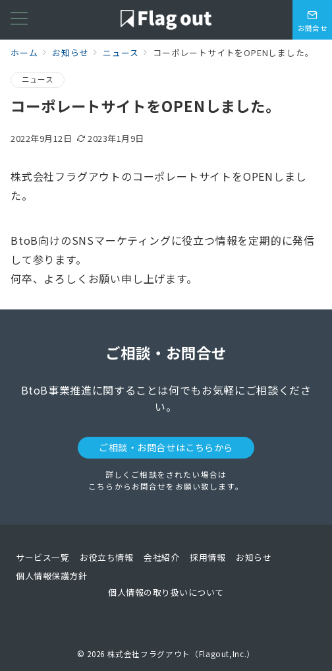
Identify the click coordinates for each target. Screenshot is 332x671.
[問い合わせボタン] (312, 20)
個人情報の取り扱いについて (166, 592)
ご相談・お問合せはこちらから (166, 447)
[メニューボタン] (19, 19)
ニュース (37, 79)
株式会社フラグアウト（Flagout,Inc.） (181, 654)
